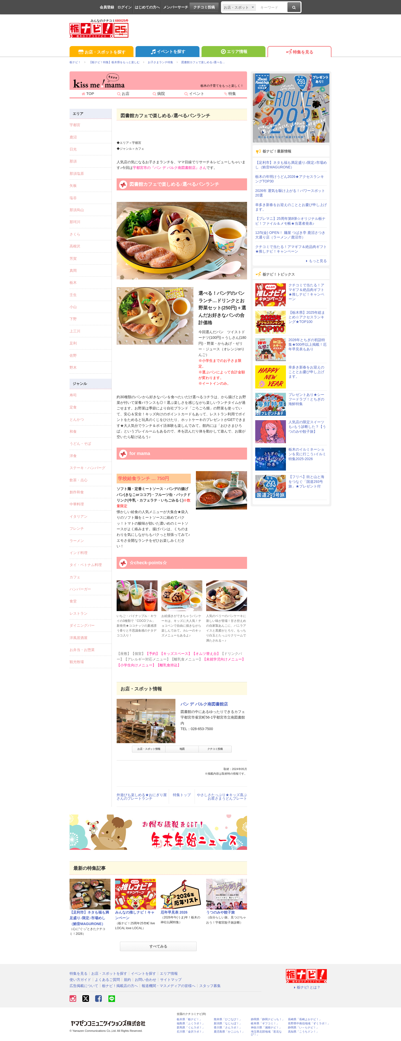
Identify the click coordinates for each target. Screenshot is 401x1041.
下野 (73, 319)
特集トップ (182, 795)
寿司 (73, 395)
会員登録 (107, 7)
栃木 (73, 282)
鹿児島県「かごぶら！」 (229, 1031)
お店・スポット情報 (148, 748)
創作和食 (77, 492)
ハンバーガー (80, 589)
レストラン (78, 613)
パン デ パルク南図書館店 (204, 704)
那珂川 (75, 222)
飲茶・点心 (78, 480)
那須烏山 (77, 210)
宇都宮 (75, 125)
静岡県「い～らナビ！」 (303, 1027)
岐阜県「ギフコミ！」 (265, 1023)
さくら (75, 234)
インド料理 (78, 553)
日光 (73, 149)
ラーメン (77, 541)
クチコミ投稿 (204, 7)
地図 (182, 748)
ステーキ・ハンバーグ (87, 468)
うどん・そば (80, 443)
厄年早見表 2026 (174, 912)
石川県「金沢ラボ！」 (191, 1031)
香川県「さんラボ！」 (228, 1027)
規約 (127, 980)
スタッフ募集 (210, 986)
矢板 (73, 185)
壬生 (73, 295)
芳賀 (73, 258)
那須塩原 (77, 173)
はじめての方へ (147, 7)
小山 (73, 307)
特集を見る (299, 52)
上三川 (75, 331)
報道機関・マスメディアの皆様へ (168, 986)
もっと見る (315, 261)
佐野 (73, 355)
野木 (73, 367)
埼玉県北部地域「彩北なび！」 (266, 1033)
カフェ (75, 577)
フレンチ (77, 528)
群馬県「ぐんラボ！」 (191, 1027)
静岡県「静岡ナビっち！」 (268, 1019)
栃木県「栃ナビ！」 (189, 1019)
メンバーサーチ (175, 7)
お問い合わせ (145, 980)
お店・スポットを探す (101, 52)
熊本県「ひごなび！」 (228, 1019)
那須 (73, 161)
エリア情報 (233, 52)
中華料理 (77, 504)
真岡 (73, 270)
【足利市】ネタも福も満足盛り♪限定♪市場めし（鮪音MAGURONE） (89, 918)
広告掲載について (84, 986)
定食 (73, 407)
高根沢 (75, 246)
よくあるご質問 (107, 980)
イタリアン (78, 516)
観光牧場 (77, 662)
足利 (73, 343)
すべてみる (158, 946)
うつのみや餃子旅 (220, 912)
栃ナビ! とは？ (306, 987)
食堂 (73, 601)
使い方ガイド (80, 980)
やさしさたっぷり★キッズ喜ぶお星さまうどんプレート (222, 796)
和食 (73, 431)
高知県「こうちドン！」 (303, 1031)
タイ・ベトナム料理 (86, 565)
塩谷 (73, 198)
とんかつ (77, 419)
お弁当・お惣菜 (82, 650)
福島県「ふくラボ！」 (191, 1023)
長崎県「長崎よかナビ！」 (305, 1019)
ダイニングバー (82, 625)
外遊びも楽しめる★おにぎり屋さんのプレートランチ (142, 796)
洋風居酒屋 (78, 638)
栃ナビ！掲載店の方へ (120, 986)
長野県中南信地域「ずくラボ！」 (309, 1023)
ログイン (124, 7)
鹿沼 (73, 137)
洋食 (73, 456)
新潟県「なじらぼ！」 (228, 1023)
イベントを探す (167, 52)
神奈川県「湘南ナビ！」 (266, 1027)
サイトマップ (171, 980)
